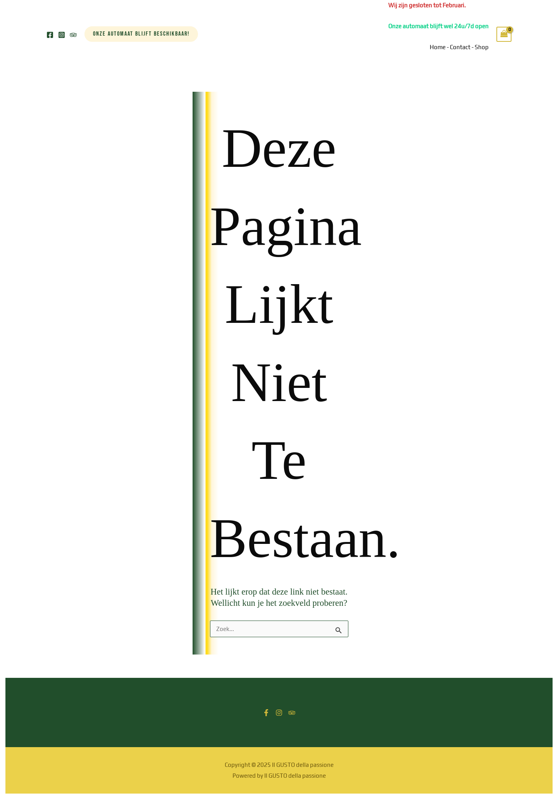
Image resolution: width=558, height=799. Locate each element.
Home (438, 47)
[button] (141, 34)
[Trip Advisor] (73, 34)
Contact (460, 47)
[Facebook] (49, 34)
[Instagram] (61, 34)
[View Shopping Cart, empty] (504, 34)
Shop (482, 47)
